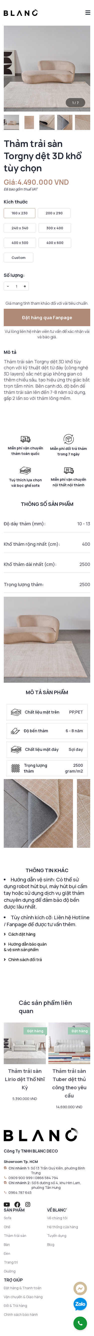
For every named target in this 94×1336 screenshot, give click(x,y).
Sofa (7, 1217)
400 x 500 (20, 242)
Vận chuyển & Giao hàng (23, 1296)
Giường (10, 1271)
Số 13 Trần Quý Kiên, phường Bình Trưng (58, 1170)
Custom (19, 257)
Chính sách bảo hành (21, 1314)
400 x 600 (54, 242)
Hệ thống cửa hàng (62, 1226)
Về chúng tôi (57, 1217)
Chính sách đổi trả (23, 959)
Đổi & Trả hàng (15, 1305)
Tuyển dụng (56, 1235)
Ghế (7, 1226)
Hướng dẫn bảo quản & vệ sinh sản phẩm (25, 946)
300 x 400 (54, 228)
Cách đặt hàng (19, 934)
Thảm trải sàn (15, 1235)
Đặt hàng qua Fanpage (47, 317)
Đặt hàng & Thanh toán (22, 1287)
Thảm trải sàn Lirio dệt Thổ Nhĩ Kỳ (25, 1079)
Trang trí (11, 1262)
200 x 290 (54, 213)
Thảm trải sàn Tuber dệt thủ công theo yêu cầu (69, 1083)
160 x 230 (20, 213)
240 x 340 (20, 228)
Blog (50, 1244)
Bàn (7, 1244)
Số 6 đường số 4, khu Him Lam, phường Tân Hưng (56, 1185)
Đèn (7, 1253)
